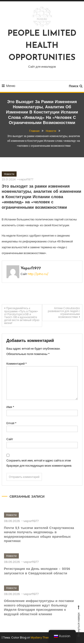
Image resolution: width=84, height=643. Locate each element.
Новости (9, 174)
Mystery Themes (42, 637)
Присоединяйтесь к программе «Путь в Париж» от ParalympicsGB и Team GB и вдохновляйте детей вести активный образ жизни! (21, 315)
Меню (8, 85)
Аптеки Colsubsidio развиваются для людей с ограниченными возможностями (64, 312)
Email (11, 423)
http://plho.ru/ (38, 274)
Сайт (9, 439)
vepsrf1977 (26, 179)
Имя (10, 407)
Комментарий (16, 363)
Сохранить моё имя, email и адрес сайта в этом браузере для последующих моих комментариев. (39, 463)
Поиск (75, 86)
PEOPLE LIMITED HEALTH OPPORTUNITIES (42, 46)
